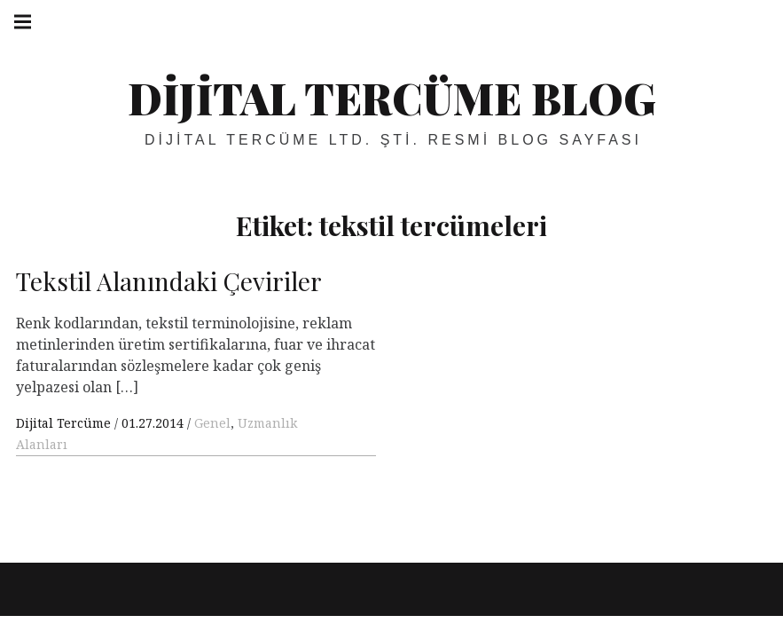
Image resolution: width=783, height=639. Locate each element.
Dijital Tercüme (65, 422)
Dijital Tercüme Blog (392, 97)
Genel (212, 422)
